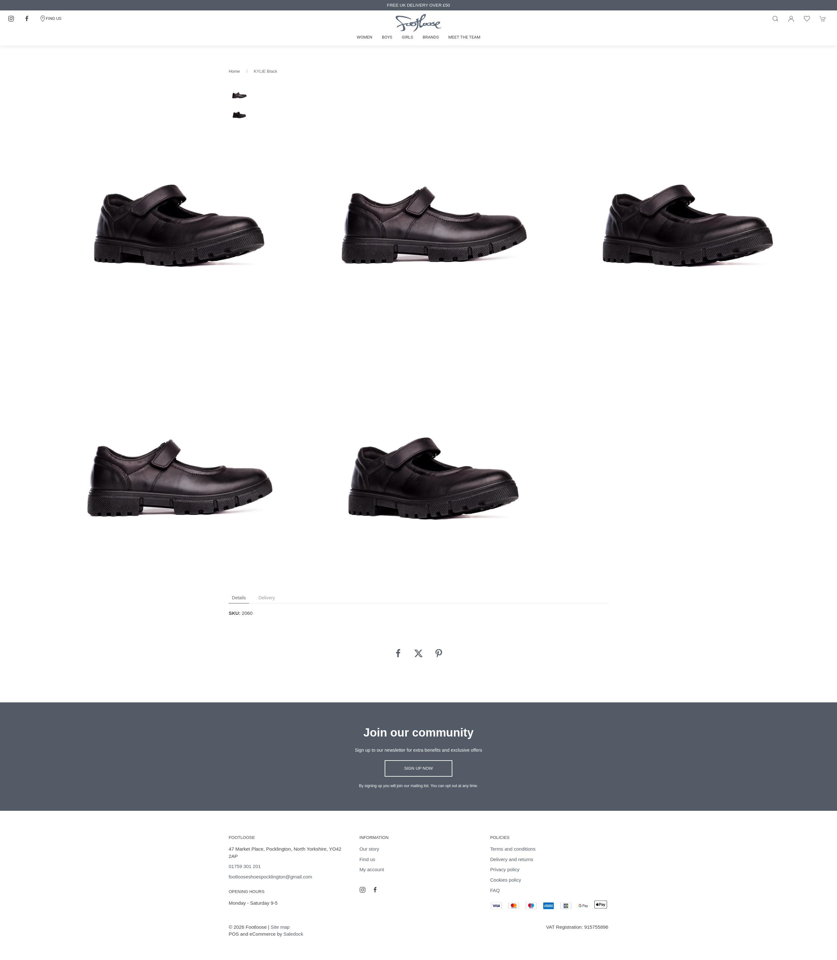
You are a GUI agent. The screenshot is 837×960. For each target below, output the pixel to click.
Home (234, 71)
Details (239, 597)
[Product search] (775, 18)
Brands (431, 37)
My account (371, 869)
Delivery (266, 597)
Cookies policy (505, 880)
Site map (280, 927)
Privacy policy (504, 869)
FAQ (494, 890)
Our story (369, 849)
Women (364, 37)
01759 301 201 (245, 866)
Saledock (293, 934)
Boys (387, 37)
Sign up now (418, 768)
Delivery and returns (511, 859)
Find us (367, 859)
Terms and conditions (513, 849)
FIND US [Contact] (50, 18)
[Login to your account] (791, 18)
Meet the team (464, 37)
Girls (407, 37)
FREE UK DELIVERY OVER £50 (418, 5)
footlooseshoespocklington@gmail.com (270, 876)
